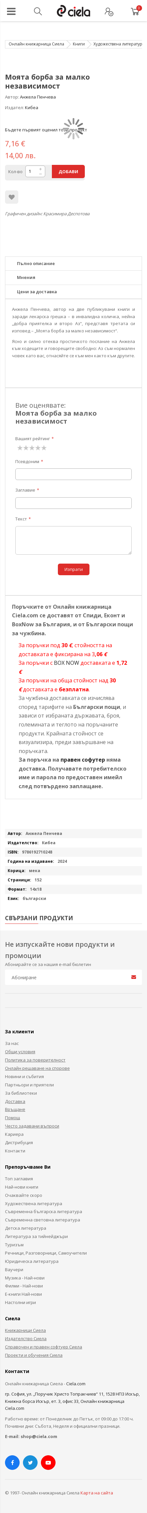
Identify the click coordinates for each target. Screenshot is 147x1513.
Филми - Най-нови (24, 1286)
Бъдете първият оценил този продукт (46, 130)
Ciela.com (75, 1384)
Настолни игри (20, 1302)
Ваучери (14, 1269)
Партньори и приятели (29, 1085)
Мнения (26, 277)
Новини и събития (24, 1076)
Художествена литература (119, 44)
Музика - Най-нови (25, 1278)
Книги (79, 44)
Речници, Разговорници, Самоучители (46, 1253)
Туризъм (14, 1245)
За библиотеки (21, 1093)
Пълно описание (36, 263)
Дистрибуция (19, 1142)
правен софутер (83, 759)
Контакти (15, 1151)
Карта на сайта (96, 1493)
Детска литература (25, 1228)
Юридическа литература (32, 1261)
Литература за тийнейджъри (36, 1236)
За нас (12, 1043)
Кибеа (31, 107)
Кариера (14, 1134)
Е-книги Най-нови (23, 1294)
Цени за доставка (37, 292)
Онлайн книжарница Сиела (36, 44)
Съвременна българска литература (43, 1211)
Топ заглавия (19, 1179)
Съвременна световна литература (42, 1220)
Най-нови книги (21, 1187)
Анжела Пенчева (38, 97)
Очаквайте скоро (23, 1195)
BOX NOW (66, 662)
